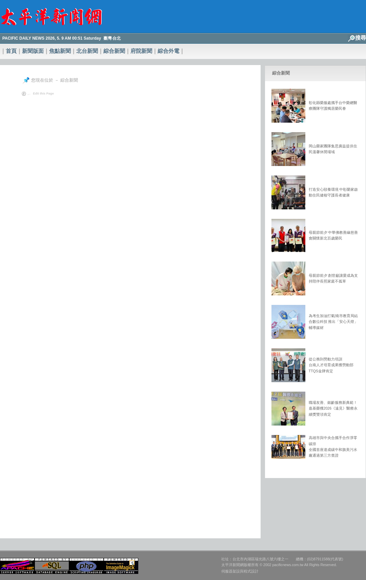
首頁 (11, 51)
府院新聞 (141, 51)
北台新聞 (87, 51)
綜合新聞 (114, 51)
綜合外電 (168, 51)
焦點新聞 (60, 51)
